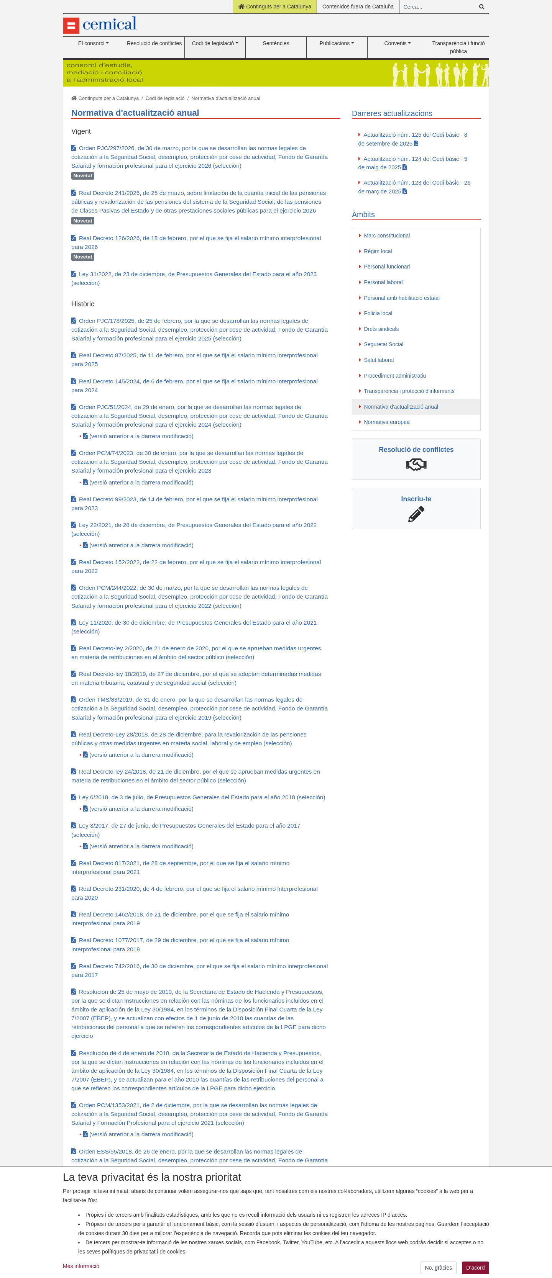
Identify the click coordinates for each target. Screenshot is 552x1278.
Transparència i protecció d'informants (409, 391)
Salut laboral (379, 360)
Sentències (276, 43)
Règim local (378, 251)
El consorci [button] (91, 43)
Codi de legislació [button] (213, 43)
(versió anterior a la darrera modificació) (141, 436)
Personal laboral (383, 282)
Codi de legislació (165, 98)
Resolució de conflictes (154, 43)
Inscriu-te (416, 499)
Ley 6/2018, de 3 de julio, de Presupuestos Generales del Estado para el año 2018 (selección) (202, 797)
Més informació (81, 1271)
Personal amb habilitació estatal (402, 298)
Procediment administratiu (395, 376)
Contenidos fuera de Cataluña (358, 6)
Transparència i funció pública (458, 47)
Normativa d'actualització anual (225, 98)
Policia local (378, 313)
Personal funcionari (387, 266)
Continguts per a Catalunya (274, 6)
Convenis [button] (395, 43)
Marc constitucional (387, 235)
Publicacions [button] (335, 43)
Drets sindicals (381, 329)
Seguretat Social (384, 344)
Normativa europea (387, 422)
